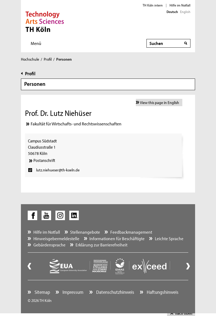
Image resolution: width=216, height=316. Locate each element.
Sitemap (41, 292)
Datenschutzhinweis (114, 292)
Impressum (72, 292)
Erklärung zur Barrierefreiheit (101, 244)
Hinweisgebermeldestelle (56, 238)
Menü (36, 43)
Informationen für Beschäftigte (117, 238)
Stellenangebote (85, 232)
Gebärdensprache (49, 244)
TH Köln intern (153, 5)
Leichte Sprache (169, 238)
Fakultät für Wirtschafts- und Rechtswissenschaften (76, 123)
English (185, 12)
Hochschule (30, 59)
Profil (48, 59)
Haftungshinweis (162, 292)
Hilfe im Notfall (180, 5)
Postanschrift (44, 160)
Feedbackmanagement (131, 232)
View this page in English (159, 102)
